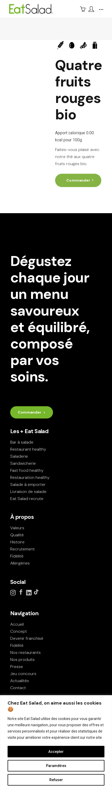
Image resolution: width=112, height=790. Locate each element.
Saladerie (19, 456)
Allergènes (20, 563)
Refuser (56, 780)
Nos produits (22, 659)
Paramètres (56, 766)
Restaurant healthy (28, 449)
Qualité (17, 535)
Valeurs (17, 528)
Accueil (17, 624)
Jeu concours (23, 673)
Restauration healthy (30, 477)
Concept (18, 631)
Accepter (56, 752)
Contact (18, 687)
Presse (16, 666)
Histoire (17, 542)
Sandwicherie (23, 463)
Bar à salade (21, 442)
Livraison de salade (28, 491)
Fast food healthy (27, 470)
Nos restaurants (25, 652)
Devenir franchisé (26, 638)
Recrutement (22, 549)
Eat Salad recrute (26, 498)
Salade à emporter (28, 484)
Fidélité (16, 556)
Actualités (19, 680)
